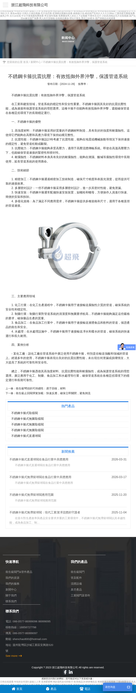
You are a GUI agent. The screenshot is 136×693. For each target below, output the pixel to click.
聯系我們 (11, 601)
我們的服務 (12, 583)
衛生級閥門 (78, 571)
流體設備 (76, 583)
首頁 (25, 62)
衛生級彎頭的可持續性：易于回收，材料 (41, 388)
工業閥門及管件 (80, 595)
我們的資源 (12, 577)
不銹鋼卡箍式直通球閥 (26, 435)
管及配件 (76, 577)
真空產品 (76, 589)
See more (12, 655)
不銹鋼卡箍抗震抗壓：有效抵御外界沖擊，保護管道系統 (75, 62)
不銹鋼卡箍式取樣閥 (24, 413)
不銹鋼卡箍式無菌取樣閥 (27, 418)
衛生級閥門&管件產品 (19, 571)
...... (73, 601)
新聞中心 (36, 62)
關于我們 (11, 595)
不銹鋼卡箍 (18, 95)
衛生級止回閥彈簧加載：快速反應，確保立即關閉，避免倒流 (53, 393)
